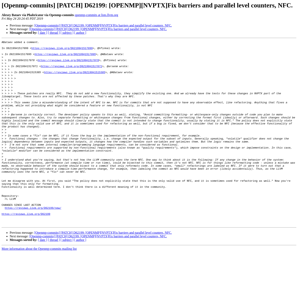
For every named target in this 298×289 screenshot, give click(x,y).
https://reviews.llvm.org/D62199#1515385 (74, 79)
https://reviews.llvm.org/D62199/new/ (33, 241)
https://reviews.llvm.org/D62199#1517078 (68, 64)
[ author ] (80, 32)
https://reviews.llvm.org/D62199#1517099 (62, 50)
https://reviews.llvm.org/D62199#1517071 (71, 71)
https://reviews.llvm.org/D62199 (26, 249)
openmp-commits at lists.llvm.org (96, 15)
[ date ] (42, 32)
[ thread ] (54, 32)
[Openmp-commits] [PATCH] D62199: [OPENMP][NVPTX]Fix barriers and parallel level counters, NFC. (103, 25)
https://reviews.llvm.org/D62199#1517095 (65, 57)
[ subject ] (67, 32)
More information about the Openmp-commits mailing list (39, 285)
